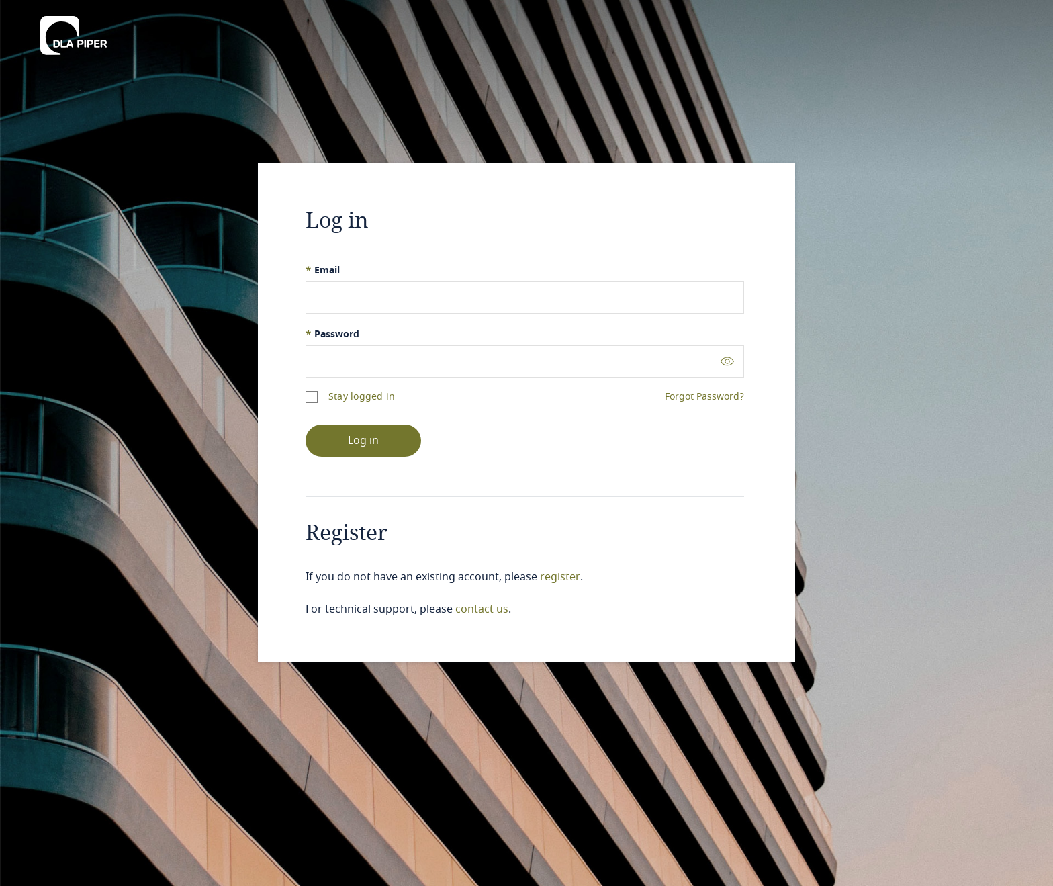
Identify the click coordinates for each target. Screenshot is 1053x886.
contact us (481, 609)
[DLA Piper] (73, 31)
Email (323, 270)
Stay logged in (361, 397)
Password (332, 334)
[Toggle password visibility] (727, 361)
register (560, 577)
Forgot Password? (704, 397)
